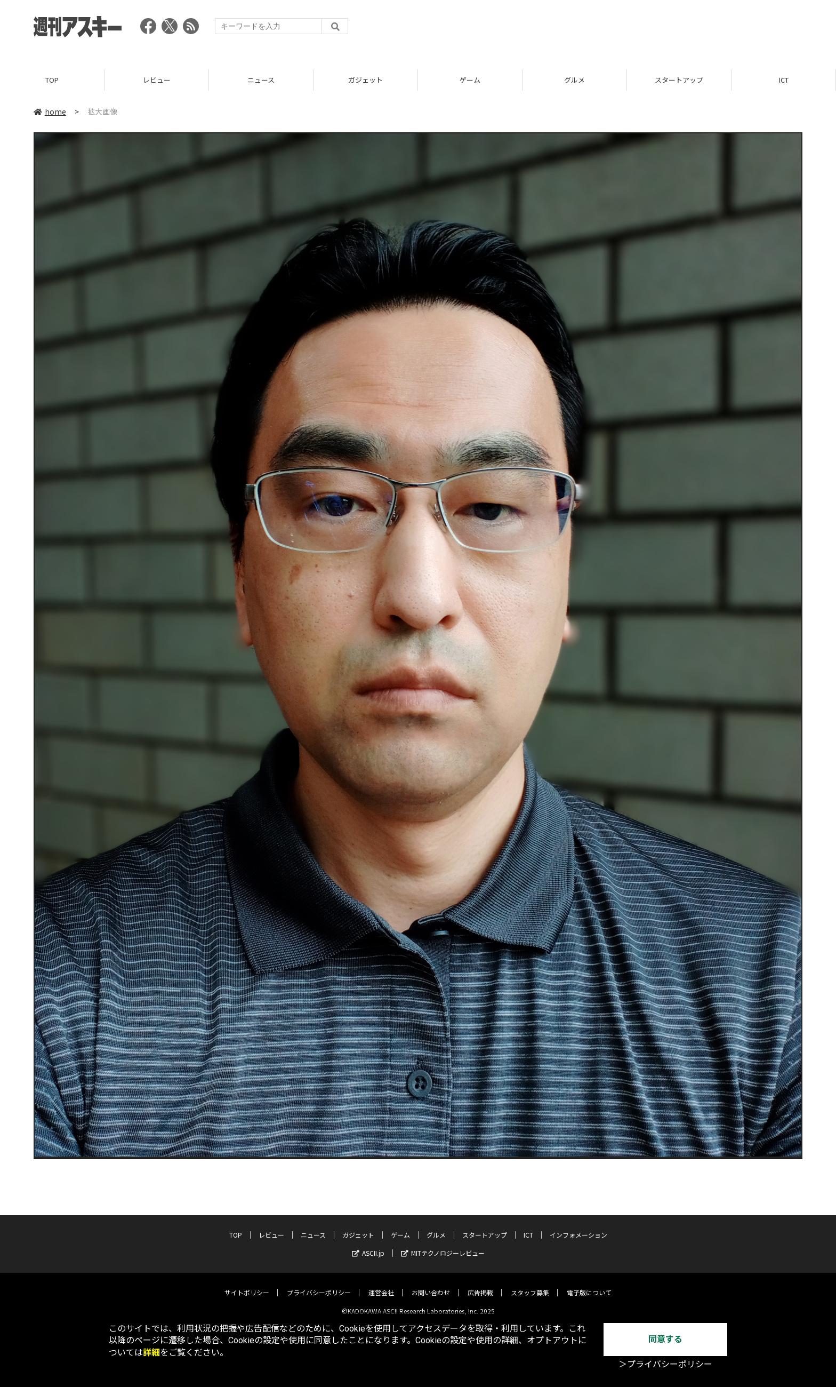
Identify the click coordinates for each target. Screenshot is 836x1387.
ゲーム (470, 80)
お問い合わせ (431, 1284)
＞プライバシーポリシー (665, 1364)
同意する (665, 1339)
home (50, 111)
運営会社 (381, 1284)
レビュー (157, 80)
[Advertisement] (608, 29)
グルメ (574, 80)
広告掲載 (480, 1284)
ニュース (261, 80)
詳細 (151, 1353)
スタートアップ (679, 80)
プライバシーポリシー (319, 1284)
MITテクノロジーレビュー (443, 1244)
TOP (52, 80)
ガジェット (365, 80)
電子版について (589, 1284)
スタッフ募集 (530, 1284)
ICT (784, 80)
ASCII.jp (368, 1244)
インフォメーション (578, 1226)
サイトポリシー (246, 1284)
